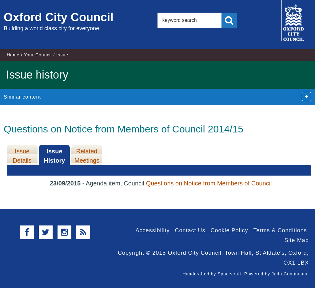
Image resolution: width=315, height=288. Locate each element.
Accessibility (152, 230)
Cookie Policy (229, 230)
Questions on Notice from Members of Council (209, 183)
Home (13, 54)
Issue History (54, 156)
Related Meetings (86, 156)
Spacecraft (229, 273)
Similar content (22, 96)
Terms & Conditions (280, 230)
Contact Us (190, 230)
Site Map (297, 240)
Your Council (38, 54)
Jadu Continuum (289, 273)
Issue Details (22, 156)
